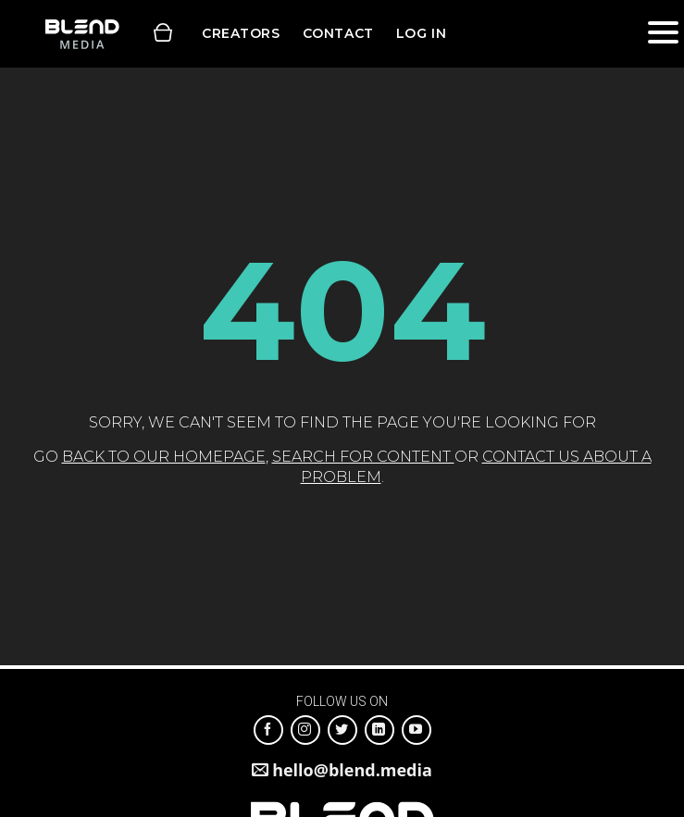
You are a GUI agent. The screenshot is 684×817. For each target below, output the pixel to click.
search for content (363, 456)
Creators (241, 33)
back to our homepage (164, 456)
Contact (338, 33)
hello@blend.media (352, 770)
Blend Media (82, 34)
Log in (421, 33)
